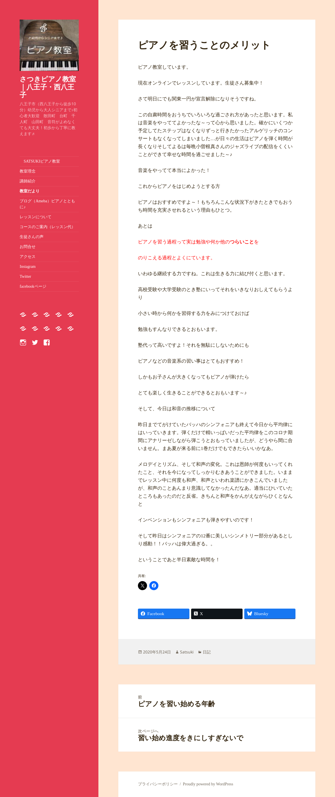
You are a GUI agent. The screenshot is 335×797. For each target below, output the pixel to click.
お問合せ (28, 247)
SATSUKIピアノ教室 (40, 161)
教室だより (30, 191)
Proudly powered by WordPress (208, 784)
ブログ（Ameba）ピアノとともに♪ (47, 204)
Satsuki (187, 652)
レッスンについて (37, 217)
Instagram (28, 266)
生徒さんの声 (32, 237)
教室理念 (28, 171)
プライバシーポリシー (158, 784)
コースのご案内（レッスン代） (47, 227)
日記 (207, 652)
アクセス (28, 257)
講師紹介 (28, 181)
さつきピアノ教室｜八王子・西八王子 (48, 86)
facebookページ (33, 286)
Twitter (25, 276)
